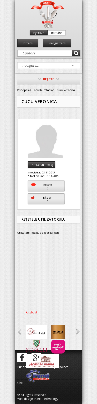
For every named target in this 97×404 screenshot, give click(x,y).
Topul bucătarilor (43, 90)
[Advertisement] (48, 274)
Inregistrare (57, 43)
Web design (25, 399)
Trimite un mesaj (41, 165)
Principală (23, 90)
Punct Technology (45, 399)
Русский (38, 33)
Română (56, 33)
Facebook (31, 312)
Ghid (20, 383)
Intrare (28, 43)
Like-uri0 (41, 199)
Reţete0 (41, 186)
